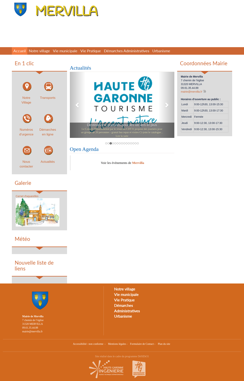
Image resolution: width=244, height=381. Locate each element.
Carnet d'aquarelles (27, 196)
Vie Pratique (90, 51)
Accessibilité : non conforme (88, 344)
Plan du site (164, 344)
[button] (77, 105)
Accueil (19, 51)
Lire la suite (122, 136)
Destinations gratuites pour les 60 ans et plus (122, 125)
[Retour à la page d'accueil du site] (21, 9)
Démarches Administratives (126, 51)
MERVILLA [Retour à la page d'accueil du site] (66, 11)
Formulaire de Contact (142, 344)
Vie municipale (65, 51)
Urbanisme (161, 51)
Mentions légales (117, 344)
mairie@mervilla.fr (191, 91)
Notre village (39, 51)
